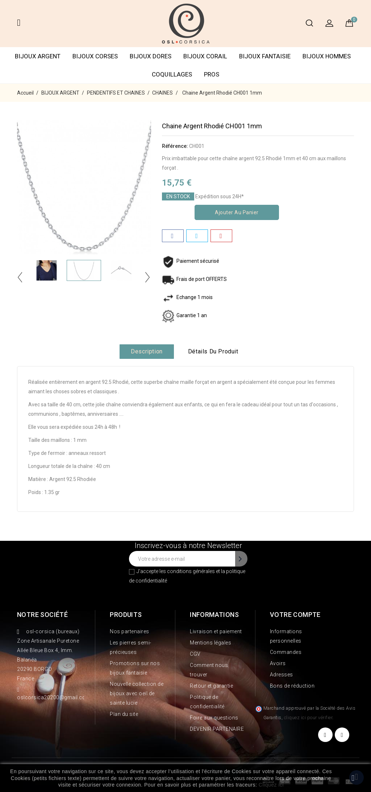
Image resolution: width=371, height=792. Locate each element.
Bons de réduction (292, 686)
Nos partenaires (129, 631)
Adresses (281, 674)
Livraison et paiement (216, 631)
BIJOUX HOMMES (327, 56)
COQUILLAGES (172, 74)
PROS (211, 74)
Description (147, 351)
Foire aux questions (214, 718)
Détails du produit (213, 351)
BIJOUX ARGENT (38, 56)
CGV (195, 654)
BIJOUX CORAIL (205, 56)
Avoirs (278, 663)
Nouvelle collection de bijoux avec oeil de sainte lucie (136, 693)
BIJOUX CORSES (95, 56)
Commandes (286, 652)
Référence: (175, 146)
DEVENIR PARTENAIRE (217, 729)
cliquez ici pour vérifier (308, 717)
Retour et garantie (211, 686)
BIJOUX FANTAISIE (265, 56)
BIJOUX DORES (150, 56)
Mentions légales (210, 643)
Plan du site (124, 714)
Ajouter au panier (237, 212)
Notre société (42, 614)
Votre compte (295, 614)
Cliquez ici (271, 785)
